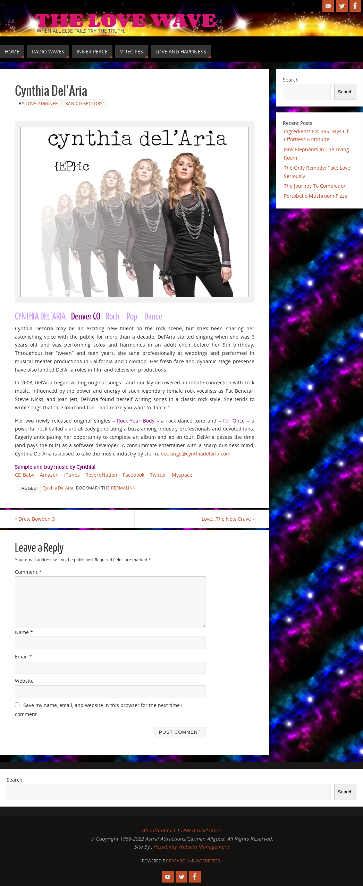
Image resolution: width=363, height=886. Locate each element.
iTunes (72, 474)
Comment (28, 572)
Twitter (158, 474)
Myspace (182, 474)
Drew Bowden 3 (35, 519)
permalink (123, 488)
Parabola (179, 861)
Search (291, 79)
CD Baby (24, 474)
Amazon (49, 474)
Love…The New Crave (227, 519)
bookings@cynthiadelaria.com (195, 453)
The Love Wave (125, 19)
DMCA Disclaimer (201, 830)
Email (23, 656)
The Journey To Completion (315, 185)
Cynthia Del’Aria (57, 488)
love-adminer (42, 103)
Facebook (133, 474)
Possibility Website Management (191, 847)
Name (24, 632)
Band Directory (84, 103)
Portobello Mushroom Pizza (315, 196)
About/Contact (158, 830)
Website (24, 681)
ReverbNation (101, 474)
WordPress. (208, 861)
